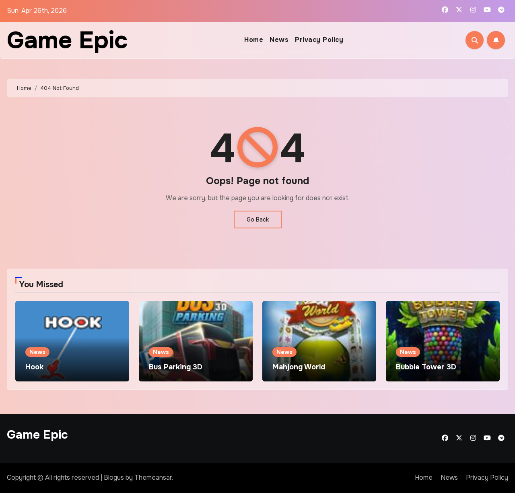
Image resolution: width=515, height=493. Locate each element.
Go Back (258, 219)
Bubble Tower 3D (426, 366)
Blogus (114, 477)
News (279, 39)
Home (253, 39)
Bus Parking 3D (175, 366)
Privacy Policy (319, 39)
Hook (34, 366)
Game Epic (67, 40)
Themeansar (153, 477)
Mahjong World (298, 366)
